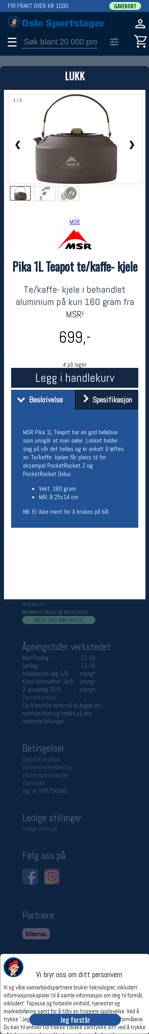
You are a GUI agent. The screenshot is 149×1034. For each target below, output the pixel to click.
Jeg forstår (75, 1020)
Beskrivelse (38, 400)
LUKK (75, 75)
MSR (75, 222)
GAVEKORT (125, 6)
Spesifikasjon (104, 400)
